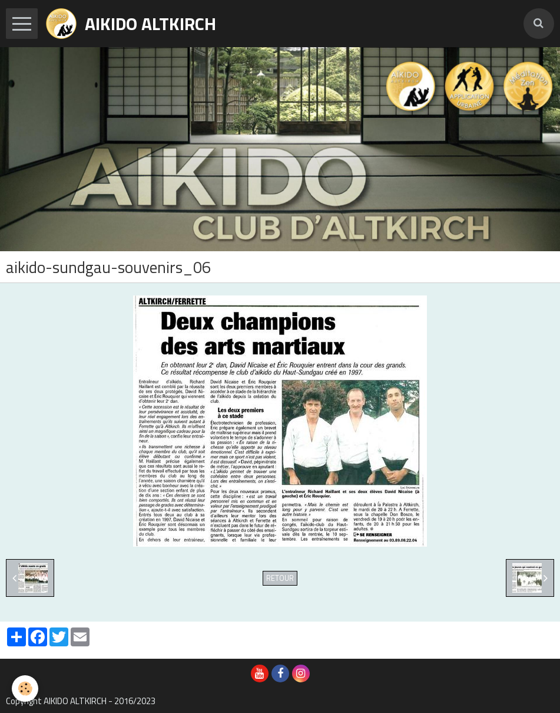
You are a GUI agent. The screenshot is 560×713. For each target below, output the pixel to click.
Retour (280, 578)
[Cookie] (25, 688)
